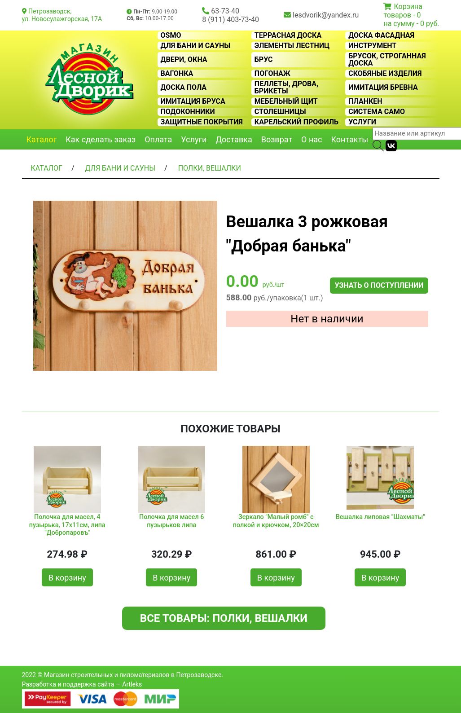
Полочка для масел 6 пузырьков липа (171, 520)
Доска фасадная (381, 35)
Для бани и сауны (196, 45)
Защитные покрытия (202, 122)
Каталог (41, 139)
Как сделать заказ (101, 139)
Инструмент (372, 45)
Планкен (365, 101)
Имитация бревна (383, 87)
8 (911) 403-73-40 (230, 19)
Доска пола (184, 87)
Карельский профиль (296, 122)
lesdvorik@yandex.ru (326, 15)
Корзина (408, 6)
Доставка (233, 139)
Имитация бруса (193, 101)
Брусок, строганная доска (387, 60)
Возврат (276, 139)
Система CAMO (376, 111)
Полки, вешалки (209, 168)
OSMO (171, 35)
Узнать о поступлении (378, 285)
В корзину (67, 577)
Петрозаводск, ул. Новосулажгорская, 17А (62, 15)
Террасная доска (288, 35)
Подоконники (188, 111)
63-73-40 (225, 11)
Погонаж (272, 73)
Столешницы (280, 111)
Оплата (158, 139)
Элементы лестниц (292, 45)
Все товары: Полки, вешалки (223, 618)
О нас (311, 139)
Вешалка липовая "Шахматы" (380, 517)
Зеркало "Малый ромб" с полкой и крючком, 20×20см (276, 520)
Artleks (132, 684)
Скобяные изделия (384, 73)
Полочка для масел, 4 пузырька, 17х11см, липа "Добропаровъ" (67, 525)
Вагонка (177, 73)
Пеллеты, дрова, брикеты (286, 87)
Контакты (350, 139)
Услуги (362, 122)
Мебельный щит (286, 101)
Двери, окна (184, 59)
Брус (264, 59)
